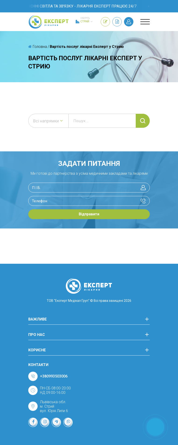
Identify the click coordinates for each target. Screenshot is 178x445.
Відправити (89, 214)
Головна (37, 46)
